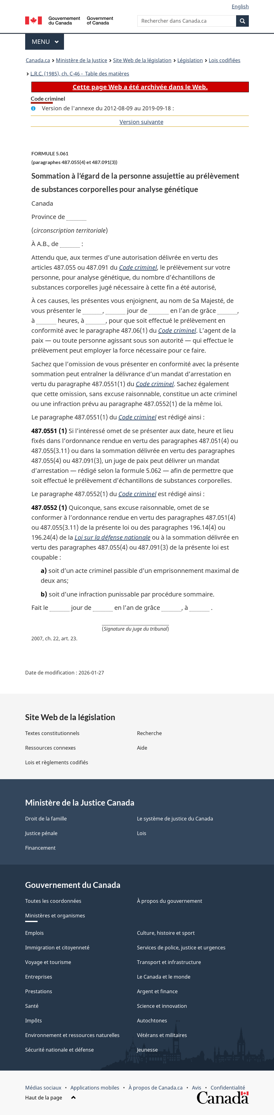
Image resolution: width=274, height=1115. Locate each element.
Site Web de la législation (142, 60)
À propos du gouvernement (169, 901)
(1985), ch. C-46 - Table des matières (79, 73)
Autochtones (152, 1020)
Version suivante (141, 122)
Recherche (149, 733)
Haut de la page (50, 1097)
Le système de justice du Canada (175, 818)
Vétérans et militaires (162, 1035)
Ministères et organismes (55, 915)
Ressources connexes (50, 747)
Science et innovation (162, 1006)
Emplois (34, 933)
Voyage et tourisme (48, 962)
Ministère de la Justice (81, 60)
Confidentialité (228, 1087)
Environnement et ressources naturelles (72, 1035)
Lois (141, 833)
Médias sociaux (43, 1087)
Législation (190, 60)
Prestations (38, 991)
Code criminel (138, 267)
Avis (196, 1087)
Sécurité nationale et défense (59, 1049)
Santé (32, 1006)
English (240, 6)
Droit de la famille (46, 818)
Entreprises (38, 976)
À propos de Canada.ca (156, 1087)
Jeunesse (147, 1049)
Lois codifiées (224, 60)
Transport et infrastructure (169, 962)
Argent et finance (157, 991)
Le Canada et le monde (163, 976)
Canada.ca (38, 60)
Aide (142, 747)
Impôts (33, 1020)
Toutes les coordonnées (53, 901)
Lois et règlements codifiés (56, 762)
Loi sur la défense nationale (112, 537)
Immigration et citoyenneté (57, 947)
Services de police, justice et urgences (181, 947)
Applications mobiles (95, 1087)
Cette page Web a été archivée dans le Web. (140, 87)
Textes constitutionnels (52, 733)
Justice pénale (41, 833)
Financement (40, 847)
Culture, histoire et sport (166, 933)
